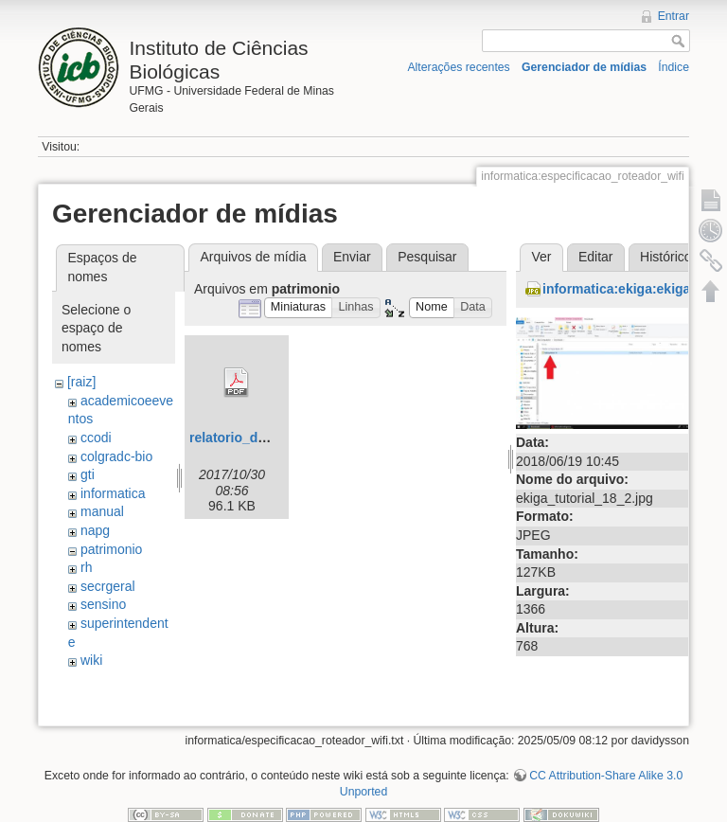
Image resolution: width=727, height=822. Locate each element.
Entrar (673, 16)
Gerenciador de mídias (584, 67)
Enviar (352, 256)
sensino (103, 604)
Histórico (665, 256)
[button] (298, 308)
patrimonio (111, 549)
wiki (91, 660)
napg (95, 530)
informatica (112, 493)
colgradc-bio (116, 456)
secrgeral (107, 586)
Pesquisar (427, 256)
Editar (595, 256)
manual (102, 511)
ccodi (96, 437)
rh (86, 567)
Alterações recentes (458, 67)
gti (87, 474)
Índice (673, 67)
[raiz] (81, 381)
